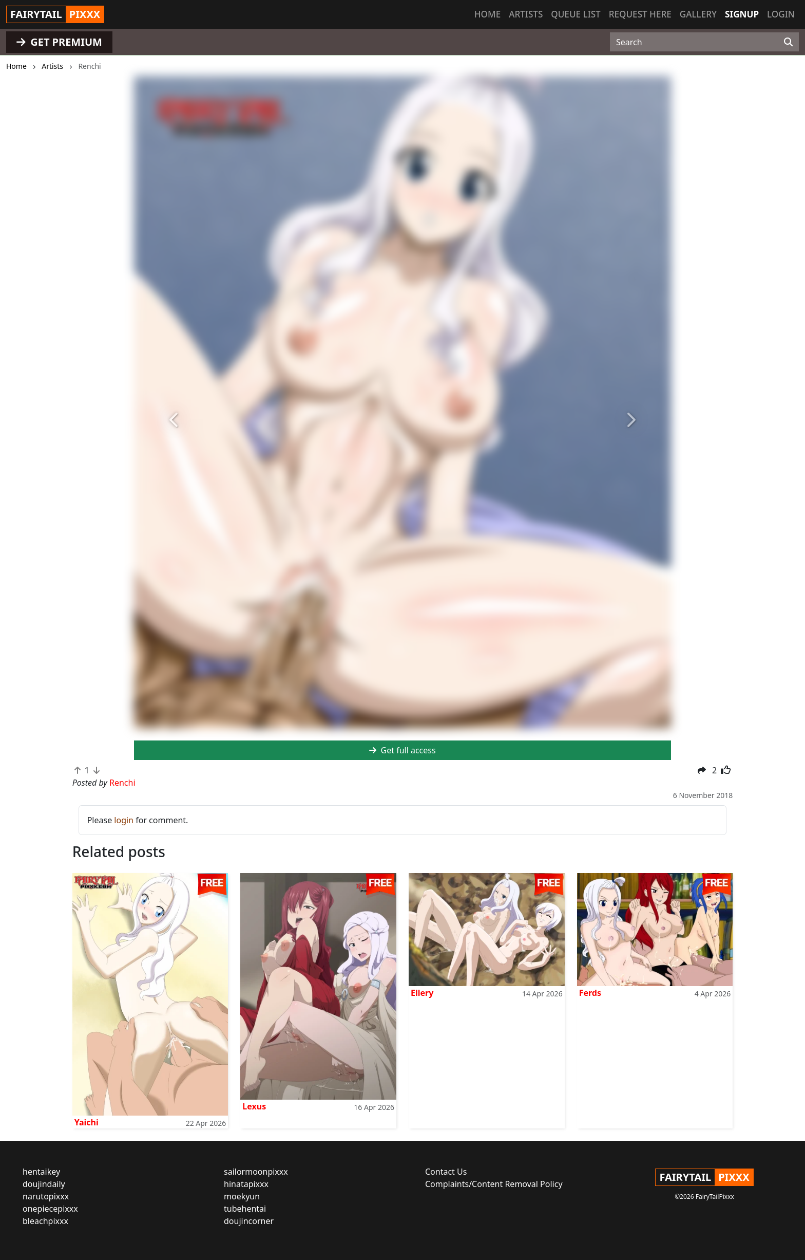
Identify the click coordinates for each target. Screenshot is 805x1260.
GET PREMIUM (59, 42)
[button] (174, 420)
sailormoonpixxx (256, 1171)
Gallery (698, 14)
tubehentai (245, 1208)
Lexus (254, 1106)
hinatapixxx (246, 1184)
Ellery (422, 992)
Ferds (590, 992)
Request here (640, 14)
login (123, 820)
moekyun (242, 1196)
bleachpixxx (45, 1221)
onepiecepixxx (50, 1208)
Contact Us (446, 1171)
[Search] (788, 42)
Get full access (402, 750)
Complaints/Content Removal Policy (494, 1184)
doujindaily (44, 1184)
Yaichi (86, 1122)
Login (781, 14)
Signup (742, 14)
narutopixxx (46, 1196)
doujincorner (249, 1221)
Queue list (575, 14)
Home (487, 14)
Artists (526, 14)
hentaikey (41, 1171)
